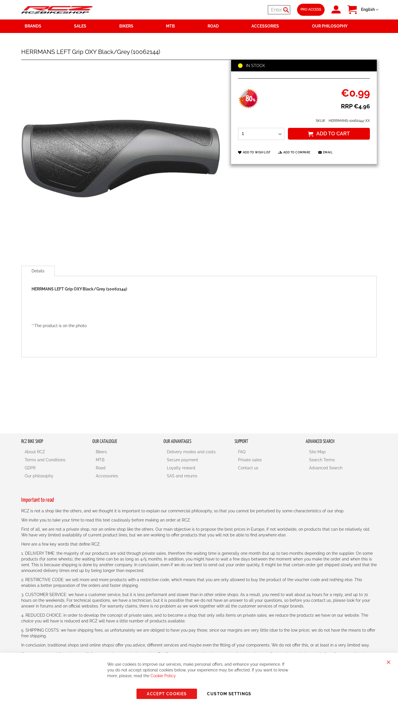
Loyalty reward (181, 468)
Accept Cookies (167, 694)
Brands (33, 26)
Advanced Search (325, 468)
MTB (100, 460)
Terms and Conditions (45, 460)
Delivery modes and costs (191, 452)
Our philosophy (39, 476)
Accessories (107, 476)
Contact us (248, 468)
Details (38, 271)
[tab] (38, 271)
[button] (370, 10)
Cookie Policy (163, 675)
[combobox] (255, 9)
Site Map (317, 452)
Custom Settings (229, 694)
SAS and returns (182, 476)
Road (101, 468)
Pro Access (311, 9)
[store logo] (57, 9)
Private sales (250, 460)
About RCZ (35, 452)
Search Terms (322, 460)
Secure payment (182, 460)
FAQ (241, 452)
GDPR (30, 468)
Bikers (101, 452)
